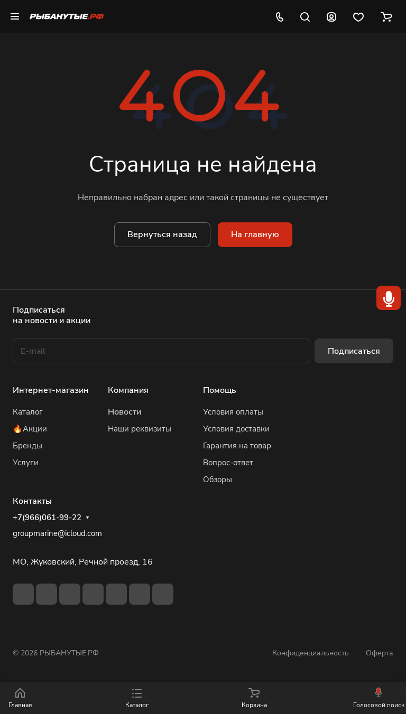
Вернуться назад (162, 234)
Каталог (28, 412)
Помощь (219, 390)
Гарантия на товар (237, 445)
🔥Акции (30, 429)
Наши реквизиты (139, 429)
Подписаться (354, 351)
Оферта (379, 653)
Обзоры (217, 479)
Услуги (26, 462)
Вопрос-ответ (228, 462)
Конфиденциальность (310, 653)
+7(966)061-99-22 (47, 517)
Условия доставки (236, 429)
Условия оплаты (233, 412)
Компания (128, 390)
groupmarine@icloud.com (57, 533)
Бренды (27, 445)
